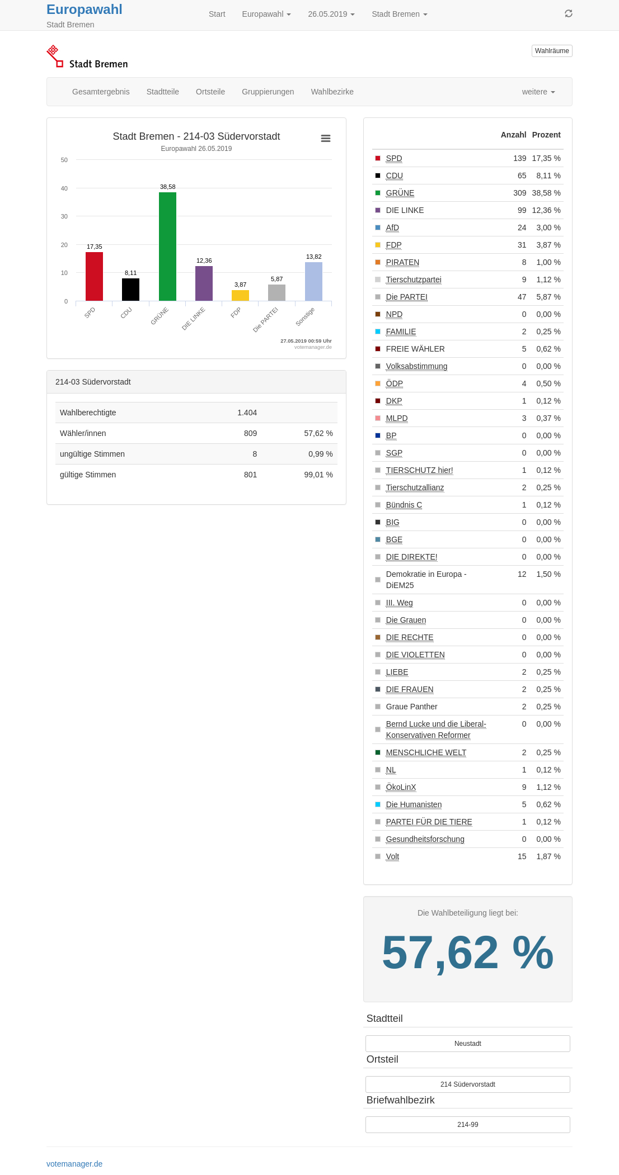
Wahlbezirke (332, 91)
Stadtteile (163, 91)
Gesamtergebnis (101, 91)
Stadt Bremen (400, 14)
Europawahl (84, 9)
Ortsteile (210, 91)
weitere (538, 91)
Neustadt (467, 1044)
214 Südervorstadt (467, 1084)
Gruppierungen (268, 91)
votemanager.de (74, 1163)
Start (217, 14)
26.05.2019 (331, 14)
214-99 (467, 1125)
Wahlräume (552, 51)
